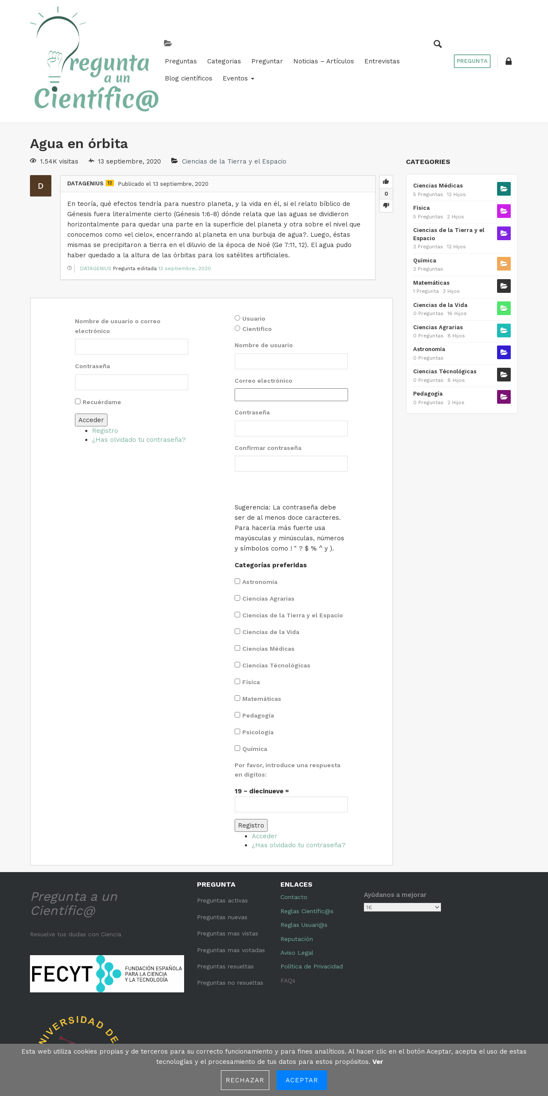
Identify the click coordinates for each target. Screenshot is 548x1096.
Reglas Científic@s (307, 850)
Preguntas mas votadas (231, 888)
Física (251, 621)
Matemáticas (261, 637)
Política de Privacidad (311, 905)
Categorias (152, 39)
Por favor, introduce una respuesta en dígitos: (287, 709)
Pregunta (468, 30)
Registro (105, 369)
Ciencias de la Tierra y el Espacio (234, 100)
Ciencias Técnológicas (276, 604)
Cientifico (257, 268)
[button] (507, 30)
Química (254, 688)
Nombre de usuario (264, 284)
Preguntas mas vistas (227, 872)
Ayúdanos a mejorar (395, 834)
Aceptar (302, 1080)
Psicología (258, 671)
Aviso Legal (296, 891)
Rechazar (245, 1080)
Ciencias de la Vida (270, 571)
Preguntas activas (222, 839)
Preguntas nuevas (222, 856)
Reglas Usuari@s (304, 864)
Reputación (296, 877)
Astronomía (259, 521)
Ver (377, 1062)
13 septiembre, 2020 (184, 208)
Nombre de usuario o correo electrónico (118, 265)
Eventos (412, 39)
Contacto (293, 836)
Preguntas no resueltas (230, 921)
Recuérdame (102, 340)
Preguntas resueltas (225, 905)
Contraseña (92, 305)
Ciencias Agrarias (268, 537)
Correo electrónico (263, 319)
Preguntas (109, 39)
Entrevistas (310, 39)
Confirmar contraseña (268, 386)
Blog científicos (362, 39)
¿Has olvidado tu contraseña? (139, 378)
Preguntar (195, 39)
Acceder (91, 359)
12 (109, 122)
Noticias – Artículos (251, 39)
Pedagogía (258, 654)
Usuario (253, 257)
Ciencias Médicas (268, 587)
